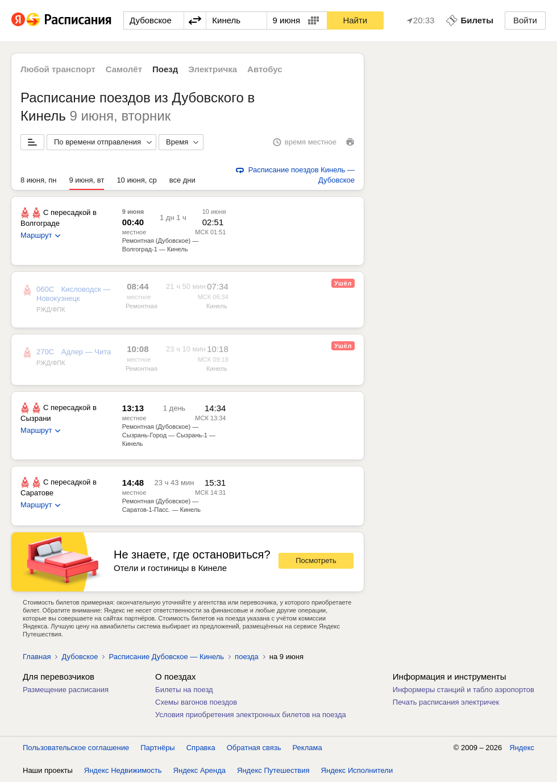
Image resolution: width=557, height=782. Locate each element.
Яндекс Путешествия (273, 770)
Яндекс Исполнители (357, 770)
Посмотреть (316, 560)
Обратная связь (254, 747)
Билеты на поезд (184, 689)
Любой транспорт (57, 69)
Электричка (212, 69)
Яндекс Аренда (199, 770)
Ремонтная (141, 306)
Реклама (307, 747)
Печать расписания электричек (446, 702)
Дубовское (79, 656)
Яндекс (521, 747)
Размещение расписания (66, 689)
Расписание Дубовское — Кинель (166, 656)
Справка (200, 747)
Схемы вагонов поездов (196, 702)
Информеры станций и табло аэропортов (463, 689)
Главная (37, 656)
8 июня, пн (38, 180)
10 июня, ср (136, 180)
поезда (247, 656)
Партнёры (157, 747)
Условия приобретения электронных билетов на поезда (250, 714)
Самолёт (124, 69)
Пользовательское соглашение (76, 747)
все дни (182, 180)
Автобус (264, 69)
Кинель (216, 306)
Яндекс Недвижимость (123, 770)
